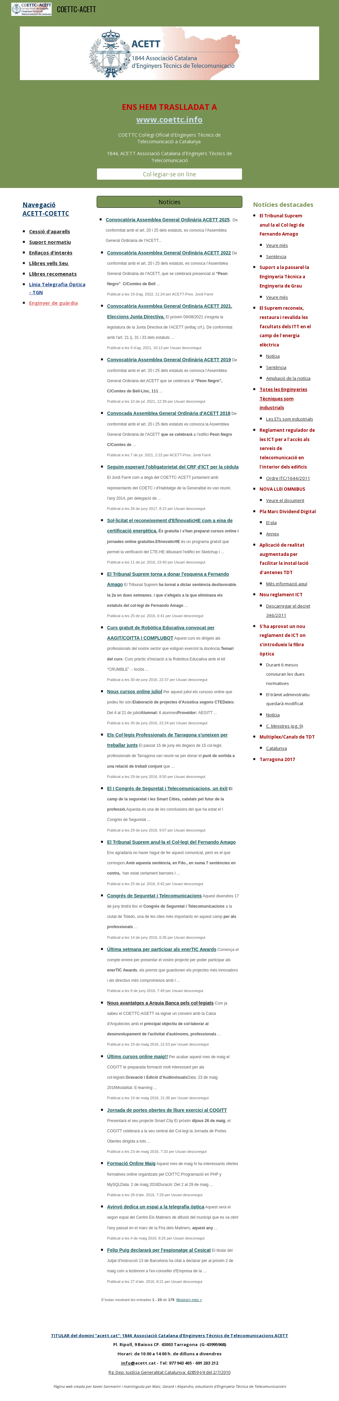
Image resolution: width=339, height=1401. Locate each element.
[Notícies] (169, 201)
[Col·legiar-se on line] (169, 173)
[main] (170, 132)
